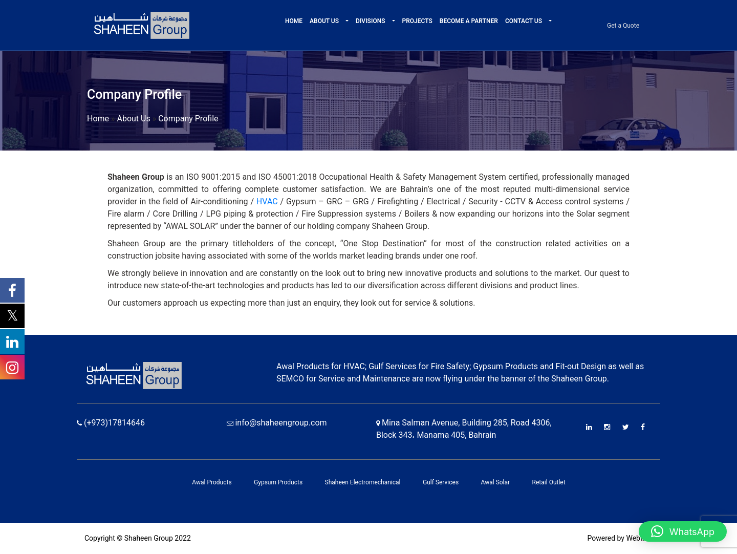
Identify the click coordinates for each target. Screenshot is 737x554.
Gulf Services (441, 482)
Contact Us (524, 21)
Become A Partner (469, 21)
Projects (417, 21)
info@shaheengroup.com (277, 423)
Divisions (371, 21)
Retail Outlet (549, 482)
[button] (346, 21)
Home (293, 21)
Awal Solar (495, 482)
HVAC (267, 201)
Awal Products (211, 482)
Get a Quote (623, 25)
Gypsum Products (278, 482)
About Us (325, 21)
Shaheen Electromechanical (363, 482)
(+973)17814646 (111, 423)
